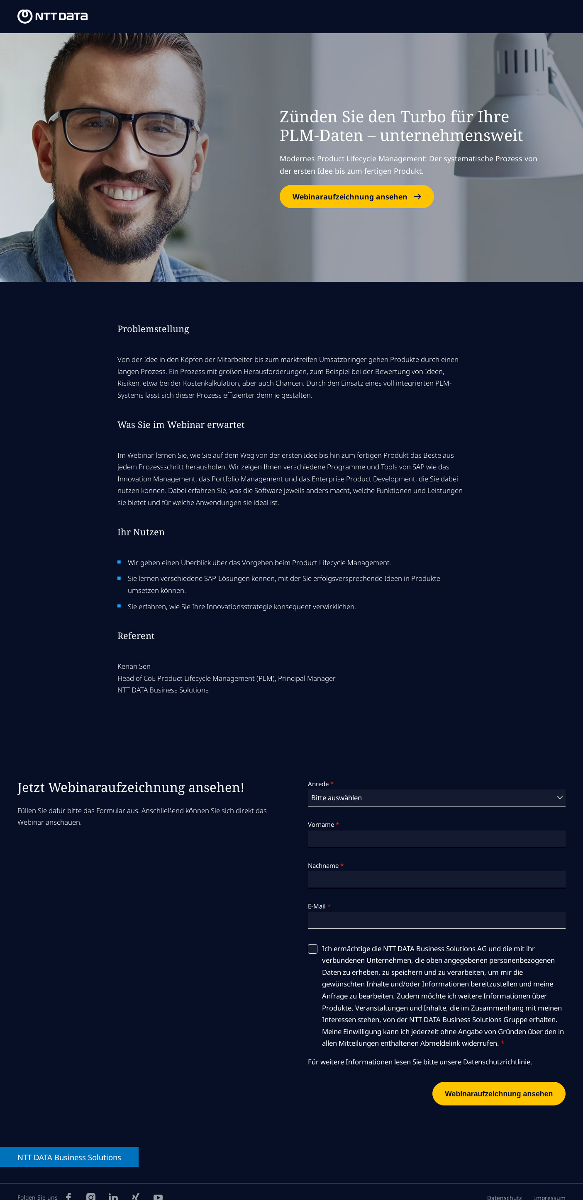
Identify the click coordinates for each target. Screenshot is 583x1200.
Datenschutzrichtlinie (496, 1061)
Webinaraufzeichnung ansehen (350, 197)
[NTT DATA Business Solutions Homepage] (53, 17)
